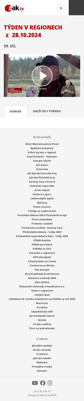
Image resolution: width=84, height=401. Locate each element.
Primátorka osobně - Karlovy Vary (42, 227)
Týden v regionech (42, 290)
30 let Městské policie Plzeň (42, 144)
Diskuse (15, 111)
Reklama (42, 362)
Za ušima (42, 307)
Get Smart (42, 165)
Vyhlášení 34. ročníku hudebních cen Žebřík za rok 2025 (42, 299)
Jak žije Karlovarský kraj (42, 173)
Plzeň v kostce (42, 206)
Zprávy (42, 320)
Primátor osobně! (42, 223)
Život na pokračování (42, 328)
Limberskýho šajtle (42, 198)
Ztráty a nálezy (42, 324)
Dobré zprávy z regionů (42, 152)
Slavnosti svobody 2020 (42, 278)
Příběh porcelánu (42, 244)
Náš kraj (42, 202)
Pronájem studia (42, 366)
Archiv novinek (42, 349)
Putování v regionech (42, 253)
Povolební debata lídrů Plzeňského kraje (42, 215)
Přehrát (42, 76)
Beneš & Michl (48, 395)
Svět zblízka (42, 282)
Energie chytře (42, 160)
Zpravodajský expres (42, 315)
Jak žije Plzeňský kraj (42, 177)
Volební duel (42, 294)
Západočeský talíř (42, 311)
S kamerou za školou (42, 265)
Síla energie (42, 269)
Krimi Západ (42, 190)
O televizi (42, 354)
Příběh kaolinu (42, 240)
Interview (42, 169)
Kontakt (42, 370)
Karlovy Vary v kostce (42, 181)
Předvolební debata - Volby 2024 (42, 232)
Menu (76, 7)
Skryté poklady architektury (42, 274)
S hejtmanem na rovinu (42, 261)
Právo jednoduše (42, 219)
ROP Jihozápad (42, 257)
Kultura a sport (42, 194)
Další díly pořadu (47, 111)
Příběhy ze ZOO (42, 248)
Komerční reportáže (42, 186)
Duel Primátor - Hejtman (42, 156)
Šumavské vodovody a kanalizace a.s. (42, 286)
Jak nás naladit (42, 358)
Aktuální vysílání (42, 345)
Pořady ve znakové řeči (42, 211)
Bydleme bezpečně (42, 148)
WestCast (42, 303)
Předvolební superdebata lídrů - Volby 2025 (42, 236)
